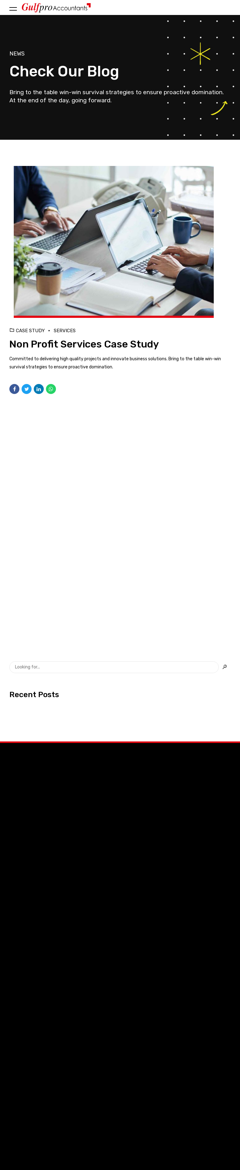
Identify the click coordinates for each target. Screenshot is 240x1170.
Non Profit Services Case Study (84, 344)
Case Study (30, 330)
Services (65, 330)
